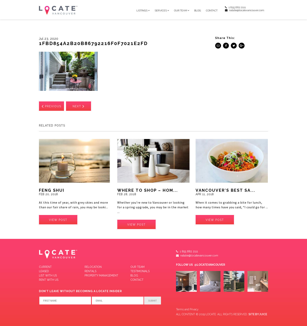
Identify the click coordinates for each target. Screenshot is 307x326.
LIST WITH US (48, 275)
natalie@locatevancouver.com (244, 10)
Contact (212, 10)
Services (161, 10)
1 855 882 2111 (235, 7)
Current (45, 266)
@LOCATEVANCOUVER (209, 264)
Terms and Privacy (187, 309)
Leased (44, 271)
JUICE (263, 314)
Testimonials (140, 271)
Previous (51, 106)
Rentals (90, 271)
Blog (197, 10)
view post (58, 219)
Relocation (93, 266)
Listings (141, 10)
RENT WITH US (48, 279)
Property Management (101, 275)
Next (79, 106)
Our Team (180, 10)
